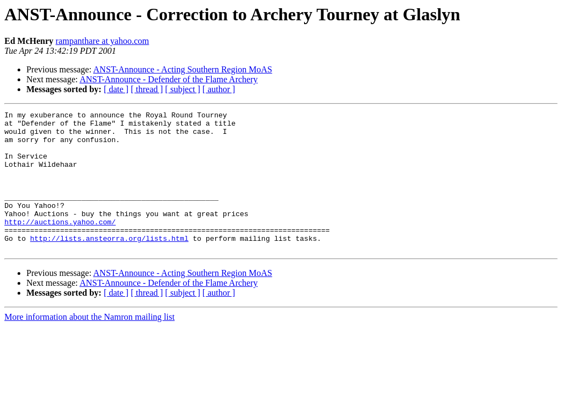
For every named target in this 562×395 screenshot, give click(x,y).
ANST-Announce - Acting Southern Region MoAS (182, 69)
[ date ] (116, 89)
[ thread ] (147, 89)
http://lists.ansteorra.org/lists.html (109, 264)
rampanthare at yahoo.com (102, 41)
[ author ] (219, 89)
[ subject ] (182, 89)
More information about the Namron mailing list (89, 344)
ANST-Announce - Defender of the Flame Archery (169, 79)
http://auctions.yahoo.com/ (60, 245)
